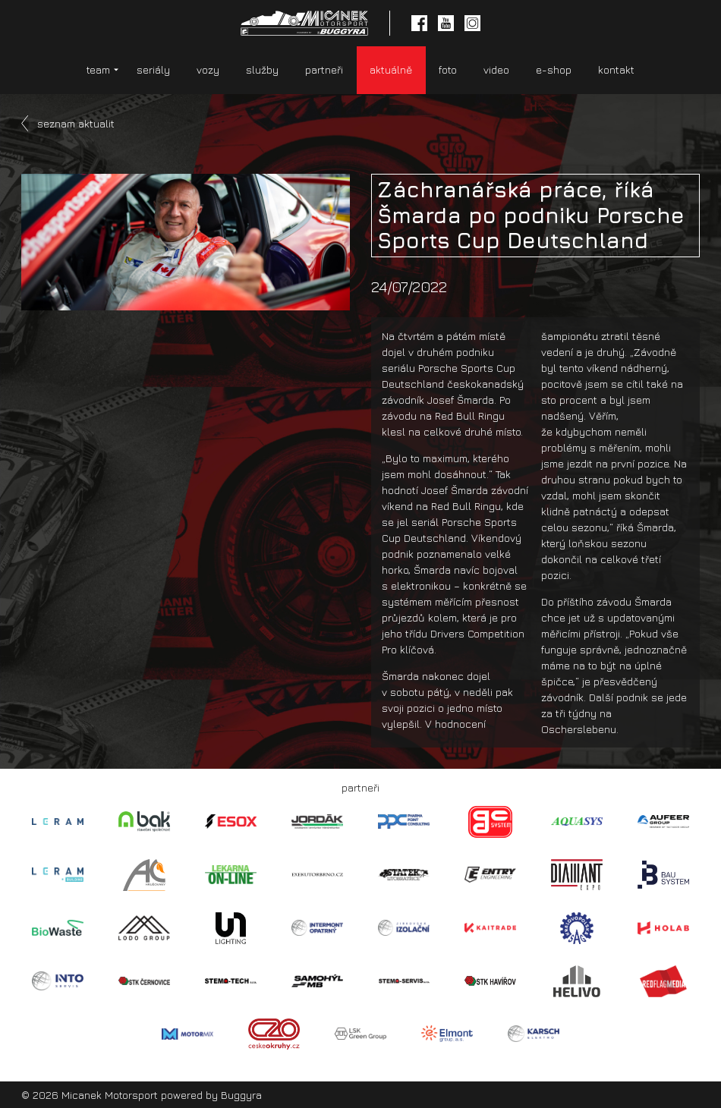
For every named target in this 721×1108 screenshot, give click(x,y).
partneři (324, 69)
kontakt (616, 69)
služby (262, 69)
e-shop (553, 69)
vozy (208, 69)
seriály (153, 69)
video (496, 69)
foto (448, 69)
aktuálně (391, 69)
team (98, 69)
